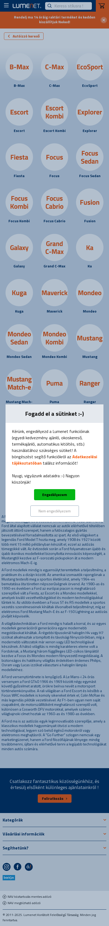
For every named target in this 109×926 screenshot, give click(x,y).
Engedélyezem (54, 494)
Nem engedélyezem (55, 511)
